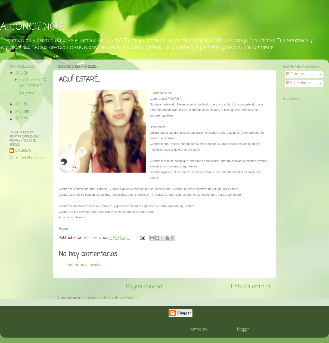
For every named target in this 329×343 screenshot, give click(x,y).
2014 (19, 104)
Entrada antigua (251, 287)
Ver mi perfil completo (27, 158)
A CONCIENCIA (32, 27)
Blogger (243, 329)
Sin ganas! (27, 93)
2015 (19, 73)
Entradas (295, 74)
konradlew (198, 329)
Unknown (23, 151)
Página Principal (144, 287)
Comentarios (298, 83)
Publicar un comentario (84, 265)
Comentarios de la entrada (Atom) (109, 298)
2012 (19, 119)
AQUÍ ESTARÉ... (31, 86)
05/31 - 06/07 (31, 80)
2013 (19, 112)
